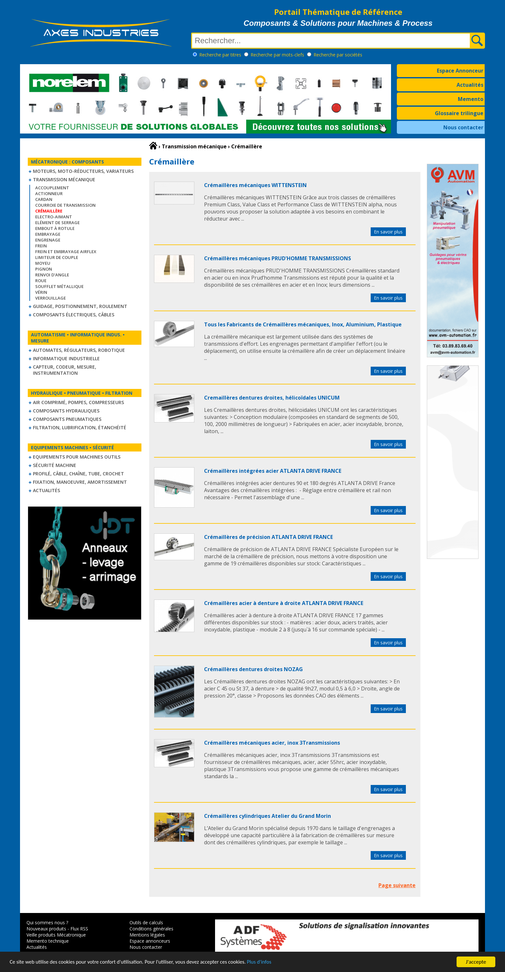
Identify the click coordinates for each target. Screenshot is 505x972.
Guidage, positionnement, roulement (80, 306)
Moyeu (42, 263)
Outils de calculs (146, 922)
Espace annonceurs (149, 941)
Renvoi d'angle (52, 275)
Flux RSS (79, 929)
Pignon (43, 269)
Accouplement (52, 188)
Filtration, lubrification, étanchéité (79, 427)
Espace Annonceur (460, 70)
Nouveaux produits (46, 929)
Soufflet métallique (59, 286)
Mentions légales (147, 935)
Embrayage (47, 234)
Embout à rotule (55, 228)
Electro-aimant (53, 217)
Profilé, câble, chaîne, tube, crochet (78, 474)
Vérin (41, 292)
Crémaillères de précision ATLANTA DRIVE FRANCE (268, 537)
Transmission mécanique (64, 179)
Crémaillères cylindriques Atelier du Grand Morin (267, 815)
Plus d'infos (267, 962)
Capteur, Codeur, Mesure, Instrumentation (64, 370)
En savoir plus (388, 232)
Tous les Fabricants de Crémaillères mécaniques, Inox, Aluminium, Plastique (303, 324)
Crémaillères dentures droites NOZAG (253, 669)
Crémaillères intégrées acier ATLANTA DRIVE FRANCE (272, 470)
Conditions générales (151, 929)
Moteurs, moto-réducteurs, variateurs (83, 171)
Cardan (43, 199)
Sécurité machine (54, 465)
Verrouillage (50, 298)
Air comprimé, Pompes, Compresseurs (78, 402)
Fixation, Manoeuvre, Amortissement (80, 482)
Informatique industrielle (66, 358)
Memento (470, 99)
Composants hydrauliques (66, 411)
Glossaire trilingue (459, 113)
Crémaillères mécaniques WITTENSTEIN (255, 185)
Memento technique (47, 941)
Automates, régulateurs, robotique (79, 350)
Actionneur (49, 193)
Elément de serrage (57, 222)
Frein (41, 246)
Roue (40, 280)
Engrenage (47, 240)
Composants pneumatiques (67, 419)
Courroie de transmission (65, 205)
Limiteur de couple (56, 257)
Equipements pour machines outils (76, 457)
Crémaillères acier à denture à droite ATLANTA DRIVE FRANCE (283, 603)
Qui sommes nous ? (47, 922)
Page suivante (397, 885)
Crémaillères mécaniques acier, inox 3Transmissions (272, 742)
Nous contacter (463, 127)
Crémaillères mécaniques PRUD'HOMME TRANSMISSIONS (277, 258)
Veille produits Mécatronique (56, 935)
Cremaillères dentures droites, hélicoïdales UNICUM (272, 397)
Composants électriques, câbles (73, 315)
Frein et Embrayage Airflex (65, 251)
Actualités (470, 84)
